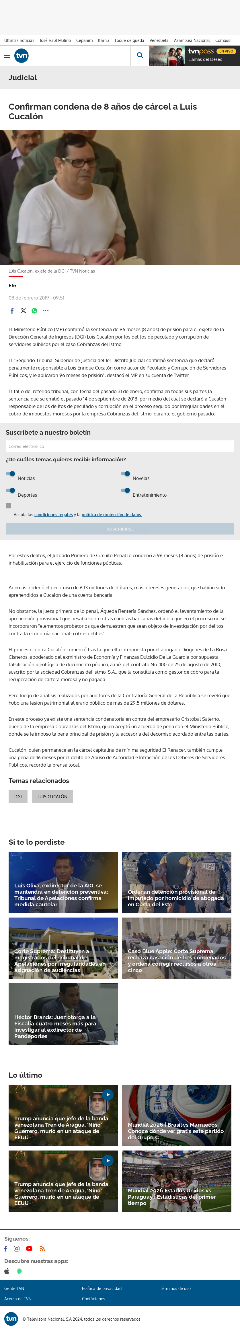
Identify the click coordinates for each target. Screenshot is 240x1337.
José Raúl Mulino (55, 40)
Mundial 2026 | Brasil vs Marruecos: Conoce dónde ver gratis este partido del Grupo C (176, 1131)
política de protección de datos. (112, 514)
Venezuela (159, 40)
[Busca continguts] (139, 56)
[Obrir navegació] (7, 55)
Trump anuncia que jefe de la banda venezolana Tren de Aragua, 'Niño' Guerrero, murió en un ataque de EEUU (61, 1127)
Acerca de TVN (17, 1298)
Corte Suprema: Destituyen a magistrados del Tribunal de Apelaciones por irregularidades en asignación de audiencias (60, 960)
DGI (18, 796)
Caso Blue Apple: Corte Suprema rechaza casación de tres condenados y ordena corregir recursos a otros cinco (177, 960)
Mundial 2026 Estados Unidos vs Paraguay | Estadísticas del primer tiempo (172, 1196)
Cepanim (84, 40)
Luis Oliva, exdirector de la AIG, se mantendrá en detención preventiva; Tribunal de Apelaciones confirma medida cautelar (61, 894)
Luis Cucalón (52, 796)
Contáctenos (93, 1298)
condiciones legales (53, 514)
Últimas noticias (19, 40)
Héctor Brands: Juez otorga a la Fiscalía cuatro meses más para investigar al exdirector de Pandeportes (55, 1026)
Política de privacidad (102, 1288)
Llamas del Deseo (205, 59)
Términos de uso (175, 1288)
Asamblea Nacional (192, 40)
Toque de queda (129, 40)
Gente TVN (14, 1288)
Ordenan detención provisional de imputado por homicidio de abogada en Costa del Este (176, 898)
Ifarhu (103, 40)
